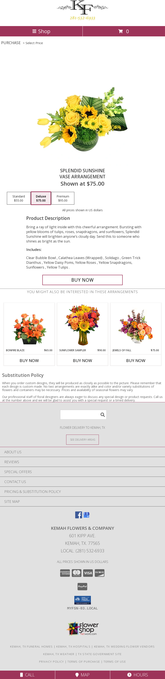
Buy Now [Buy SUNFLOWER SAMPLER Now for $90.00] (82, 360)
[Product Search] (83, 415)
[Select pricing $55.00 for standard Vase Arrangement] (18, 198)
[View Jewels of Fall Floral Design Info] (136, 326)
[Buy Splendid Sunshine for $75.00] (82, 280)
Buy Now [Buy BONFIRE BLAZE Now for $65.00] (29, 360)
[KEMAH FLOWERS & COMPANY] (82, 20)
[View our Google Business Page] (86, 516)
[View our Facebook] (78, 516)
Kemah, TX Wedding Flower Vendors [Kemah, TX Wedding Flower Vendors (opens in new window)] (124, 646)
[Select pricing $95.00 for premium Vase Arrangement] (63, 198)
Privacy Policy (51, 661)
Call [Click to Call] (27, 675)
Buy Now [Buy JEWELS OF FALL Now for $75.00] (135, 360)
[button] (82, 600)
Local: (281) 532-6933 (82, 551)
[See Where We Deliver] (82, 439)
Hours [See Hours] (137, 675)
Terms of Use (115, 661)
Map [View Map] (82, 675)
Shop (41, 31)
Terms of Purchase (83, 661)
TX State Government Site (100, 654)
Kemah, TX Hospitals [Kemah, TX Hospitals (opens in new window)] (73, 646)
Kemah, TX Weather (58, 654)
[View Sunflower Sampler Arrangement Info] (83, 326)
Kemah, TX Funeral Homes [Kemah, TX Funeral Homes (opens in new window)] (31, 646)
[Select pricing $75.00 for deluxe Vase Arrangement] (40, 198)
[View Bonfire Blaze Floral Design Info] (29, 325)
